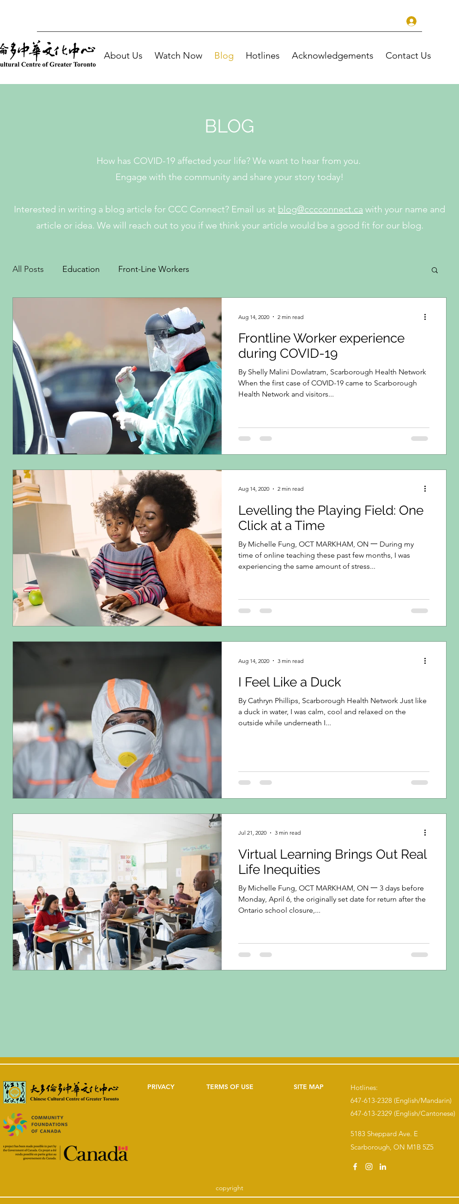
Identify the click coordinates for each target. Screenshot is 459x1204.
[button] (180, 55)
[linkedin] (382, 1166)
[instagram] (369, 1166)
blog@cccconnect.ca (320, 209)
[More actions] (428, 316)
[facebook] (355, 1166)
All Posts (28, 269)
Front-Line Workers (153, 269)
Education (81, 269)
